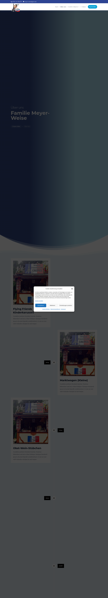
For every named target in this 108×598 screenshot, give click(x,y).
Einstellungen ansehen (66, 305)
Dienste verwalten (39, 300)
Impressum (63, 309)
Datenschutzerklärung (55, 309)
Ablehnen (52, 305)
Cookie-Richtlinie (46, 309)
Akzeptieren (40, 305)
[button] (72, 289)
